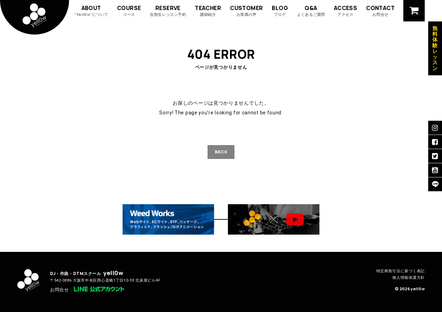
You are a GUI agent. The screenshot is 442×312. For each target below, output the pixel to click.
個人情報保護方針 (408, 277)
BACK (221, 152)
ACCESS (345, 10)
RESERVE (168, 10)
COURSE (129, 10)
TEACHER (208, 10)
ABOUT (91, 10)
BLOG (280, 10)
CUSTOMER (246, 10)
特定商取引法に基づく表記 (400, 271)
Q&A (311, 10)
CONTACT (380, 10)
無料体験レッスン (435, 48)
